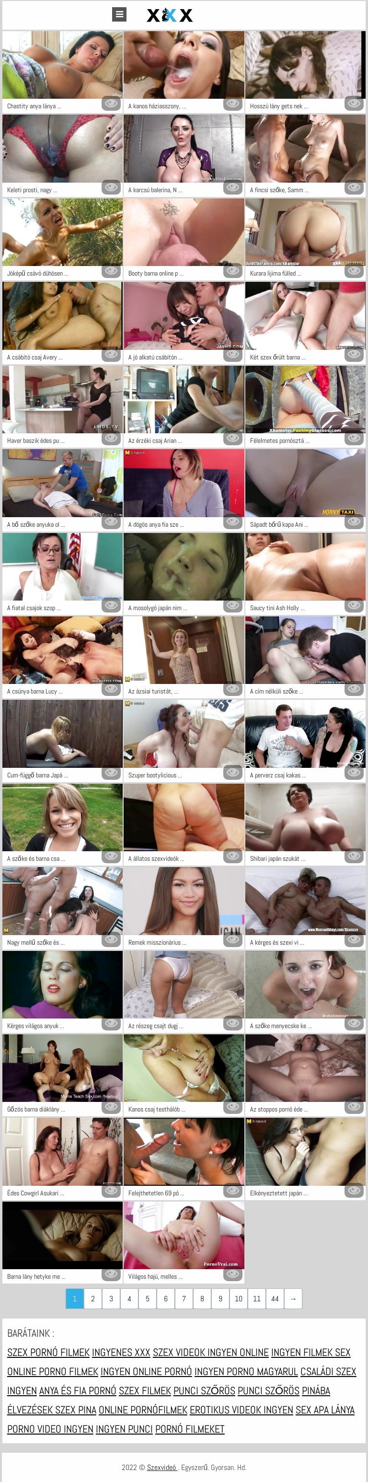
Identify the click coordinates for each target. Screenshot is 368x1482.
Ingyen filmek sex (311, 1352)
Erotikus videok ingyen (241, 1409)
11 (257, 1299)
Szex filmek (145, 1390)
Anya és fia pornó (77, 1390)
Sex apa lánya (325, 1409)
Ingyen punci (124, 1429)
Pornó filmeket (190, 1429)
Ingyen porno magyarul (246, 1371)
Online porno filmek (52, 1371)
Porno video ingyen (50, 1429)
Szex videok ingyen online (211, 1352)
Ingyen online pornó (146, 1371)
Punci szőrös (204, 1390)
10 (238, 1299)
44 (275, 1299)
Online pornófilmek (143, 1409)
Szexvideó (162, 1467)
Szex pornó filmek (48, 1352)
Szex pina (75, 1409)
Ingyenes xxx (121, 1352)
